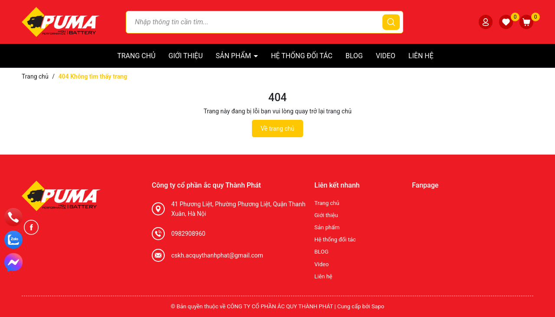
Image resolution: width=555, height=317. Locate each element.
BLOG (354, 56)
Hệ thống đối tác (302, 56)
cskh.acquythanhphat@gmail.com (217, 255)
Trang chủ (136, 56)
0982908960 (188, 233)
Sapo (378, 306)
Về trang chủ (277, 128)
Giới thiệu (186, 56)
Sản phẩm (234, 56)
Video (385, 56)
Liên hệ (421, 56)
